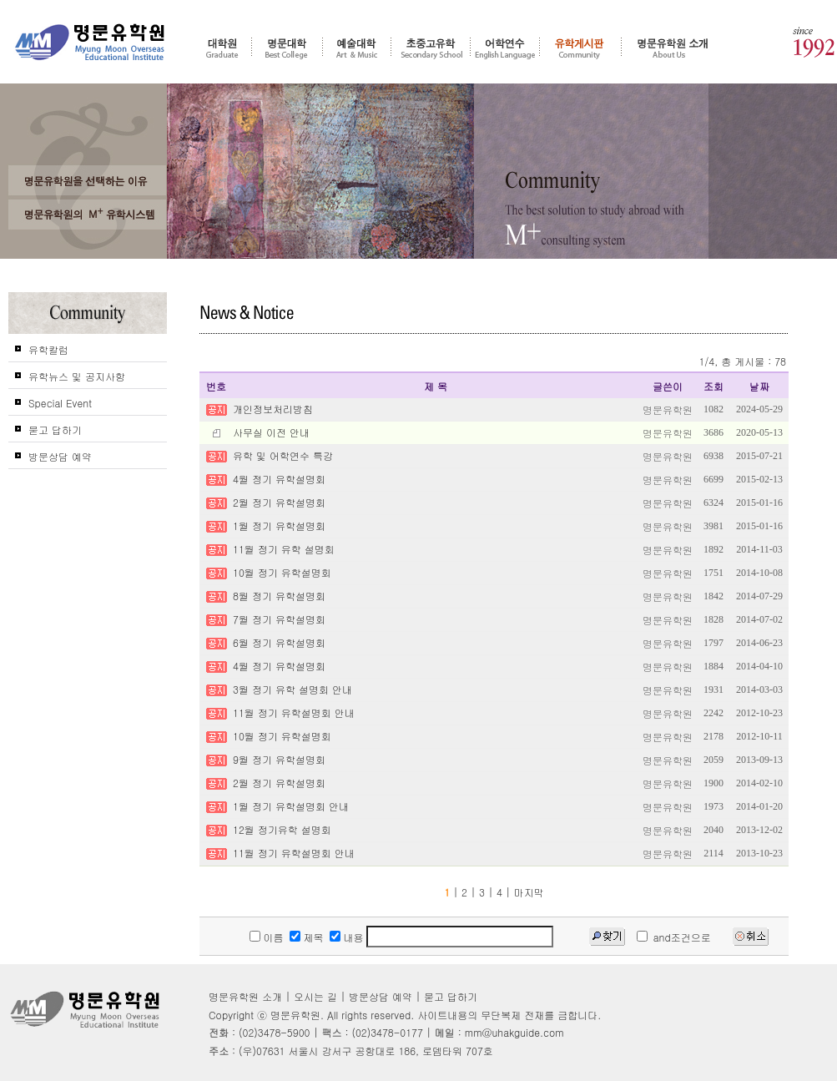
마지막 (529, 892)
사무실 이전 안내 (271, 432)
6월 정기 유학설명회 (279, 642)
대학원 (222, 47)
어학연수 (505, 47)
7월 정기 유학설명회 (279, 619)
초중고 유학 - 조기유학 (431, 47)
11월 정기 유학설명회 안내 (294, 712)
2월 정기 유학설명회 (279, 502)
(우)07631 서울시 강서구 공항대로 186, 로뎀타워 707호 (366, 1050)
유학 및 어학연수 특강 (283, 455)
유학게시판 (580, 47)
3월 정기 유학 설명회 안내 (292, 689)
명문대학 (287, 47)
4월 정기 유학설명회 (279, 479)
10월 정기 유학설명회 (282, 572)
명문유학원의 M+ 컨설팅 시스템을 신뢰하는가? (87, 215)
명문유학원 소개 (673, 47)
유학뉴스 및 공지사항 (76, 376)
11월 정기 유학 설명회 (284, 549)
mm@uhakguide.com (514, 1032)
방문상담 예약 (60, 456)
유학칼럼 (48, 349)
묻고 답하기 (55, 429)
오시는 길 (315, 996)
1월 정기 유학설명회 (279, 525)
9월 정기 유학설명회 (279, 759)
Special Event (60, 403)
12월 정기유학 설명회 (282, 829)
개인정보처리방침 (273, 409)
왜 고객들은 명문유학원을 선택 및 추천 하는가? (87, 180)
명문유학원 (90, 42)
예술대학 (356, 47)
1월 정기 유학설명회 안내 (291, 806)
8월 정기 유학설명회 (279, 595)
